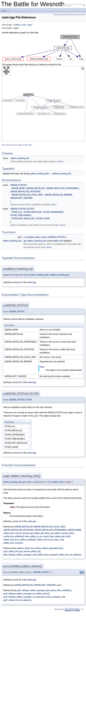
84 (20, 453)
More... (61, 161)
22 (20, 382)
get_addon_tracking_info (34, 241)
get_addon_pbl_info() (40, 533)
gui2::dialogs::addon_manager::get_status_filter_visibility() (44, 590)
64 (20, 282)
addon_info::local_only (47, 539)
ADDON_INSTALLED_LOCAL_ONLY (27, 195)
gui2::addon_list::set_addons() (67, 554)
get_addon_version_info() (62, 533)
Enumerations (72, 15)
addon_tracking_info (19, 158)
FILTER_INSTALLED (33, 212)
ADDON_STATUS (18, 185)
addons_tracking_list (61, 173)
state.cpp (31, 521)
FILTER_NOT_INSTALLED (22, 218)
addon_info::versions (13, 543)
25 (20, 521)
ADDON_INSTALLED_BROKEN (58, 195)
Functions (81, 15)
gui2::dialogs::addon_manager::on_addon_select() (26, 593)
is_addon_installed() (26, 539)
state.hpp (31, 282)
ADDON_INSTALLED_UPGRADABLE (62, 188)
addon (4, 11)
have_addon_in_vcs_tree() (37, 536)
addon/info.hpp (23, 24)
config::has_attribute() (13, 536)
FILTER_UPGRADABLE (53, 212)
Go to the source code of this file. (17, 145)
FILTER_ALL (16, 212)
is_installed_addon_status (35, 237)
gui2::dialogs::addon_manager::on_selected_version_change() (32, 597)
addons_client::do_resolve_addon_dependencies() (40, 548)
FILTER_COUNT (43, 218)
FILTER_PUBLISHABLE (20, 215)
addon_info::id (10, 539)
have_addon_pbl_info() (60, 536)
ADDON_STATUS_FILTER (21, 209)
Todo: (42, 367)
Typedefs (63, 15)
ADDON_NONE (18, 188)
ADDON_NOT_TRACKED (21, 198)
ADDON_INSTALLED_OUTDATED (25, 191)
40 (20, 580)
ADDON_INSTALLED (35, 188)
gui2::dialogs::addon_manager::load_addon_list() (26, 554)
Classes (56, 15)
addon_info (58, 241)
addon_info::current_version (16, 533)
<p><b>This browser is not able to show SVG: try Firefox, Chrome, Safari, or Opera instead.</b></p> (44, 48)
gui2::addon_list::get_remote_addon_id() (22, 551)
